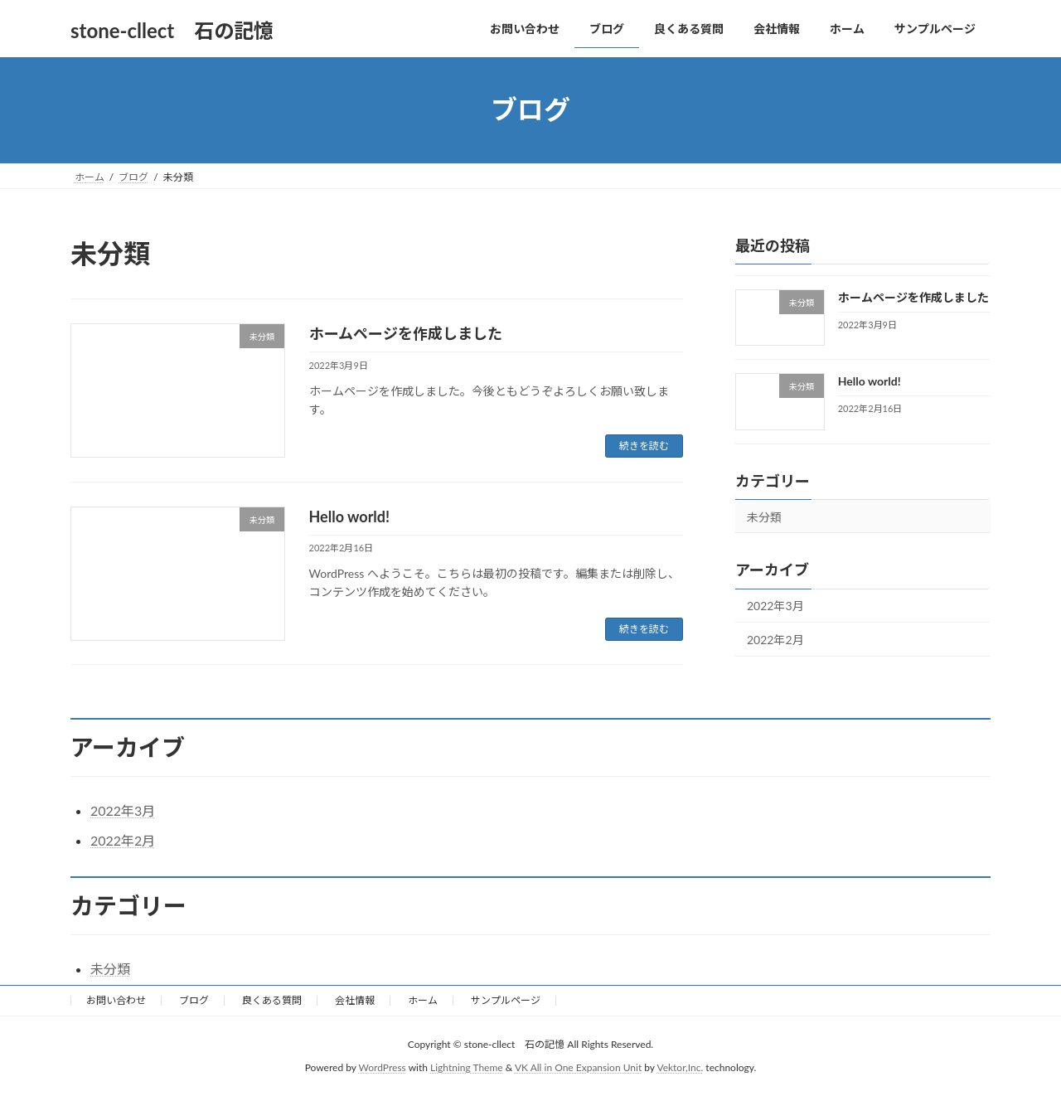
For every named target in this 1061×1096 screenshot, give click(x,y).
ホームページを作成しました (405, 333)
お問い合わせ (116, 1000)
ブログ (194, 1000)
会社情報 (355, 1000)
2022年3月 (775, 606)
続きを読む (644, 445)
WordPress (382, 1067)
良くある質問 (272, 1000)
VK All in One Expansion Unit (578, 1067)
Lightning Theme (466, 1067)
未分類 (764, 516)
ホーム (423, 1000)
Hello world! (349, 516)
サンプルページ (505, 1000)
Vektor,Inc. (679, 1067)
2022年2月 (775, 640)
